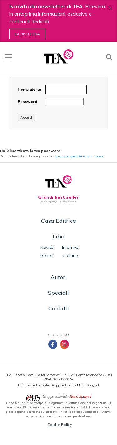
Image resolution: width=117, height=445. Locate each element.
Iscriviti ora (27, 34)
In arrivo (70, 247)
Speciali (58, 292)
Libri (59, 236)
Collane (70, 255)
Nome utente (29, 89)
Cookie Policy (59, 424)
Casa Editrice (58, 220)
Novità (47, 247)
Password (27, 101)
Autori (59, 277)
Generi (46, 255)
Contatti (58, 308)
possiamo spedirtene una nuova (79, 156)
